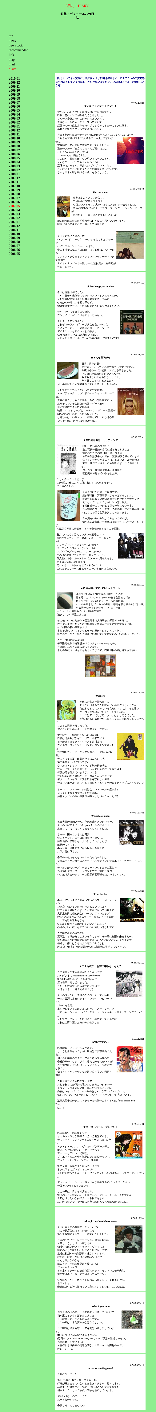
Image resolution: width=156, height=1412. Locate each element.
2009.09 (14, 94)
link (11, 55)
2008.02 (14, 170)
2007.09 (14, 190)
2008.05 (14, 158)
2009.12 (14, 82)
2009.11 (14, 86)
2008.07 (14, 150)
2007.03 (14, 214)
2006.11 (14, 230)
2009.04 (14, 114)
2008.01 (14, 174)
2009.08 (14, 98)
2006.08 (14, 242)
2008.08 (14, 146)
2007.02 (14, 218)
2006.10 (14, 234)
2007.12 (14, 178)
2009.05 (14, 110)
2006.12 (14, 226)
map (12, 59)
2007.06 (14, 202)
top (11, 36)
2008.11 (14, 134)
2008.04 (14, 162)
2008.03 (14, 166)
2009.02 (14, 122)
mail (12, 64)
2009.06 (14, 106)
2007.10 (14, 186)
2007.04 (14, 210)
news (12, 40)
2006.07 (14, 246)
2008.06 (14, 154)
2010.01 (14, 78)
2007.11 (14, 182)
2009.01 (14, 126)
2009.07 (14, 102)
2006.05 (14, 254)
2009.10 (14, 90)
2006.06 (14, 250)
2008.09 (14, 142)
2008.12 (14, 130)
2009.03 (14, 118)
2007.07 (14, 198)
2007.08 (14, 194)
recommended (18, 50)
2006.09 (14, 238)
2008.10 (14, 138)
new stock (15, 45)
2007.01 (14, 222)
